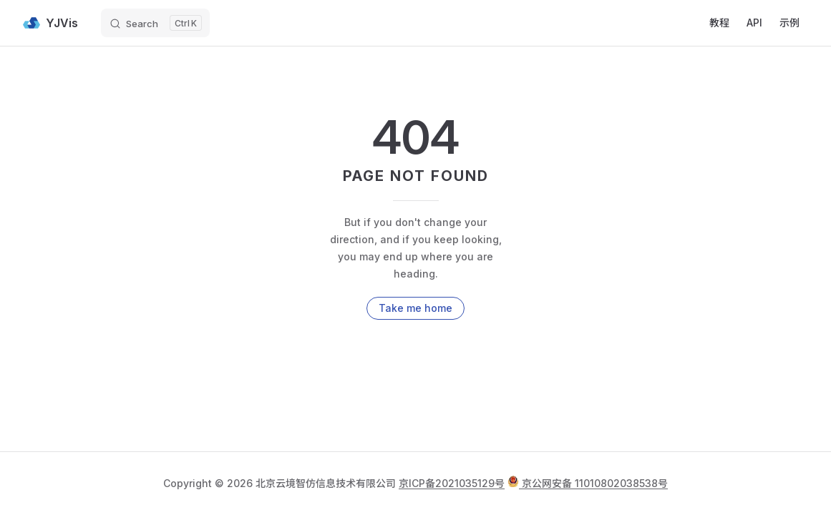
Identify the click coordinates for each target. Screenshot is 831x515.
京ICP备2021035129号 (452, 483)
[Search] (155, 23)
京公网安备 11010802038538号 (587, 483)
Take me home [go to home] (415, 308)
